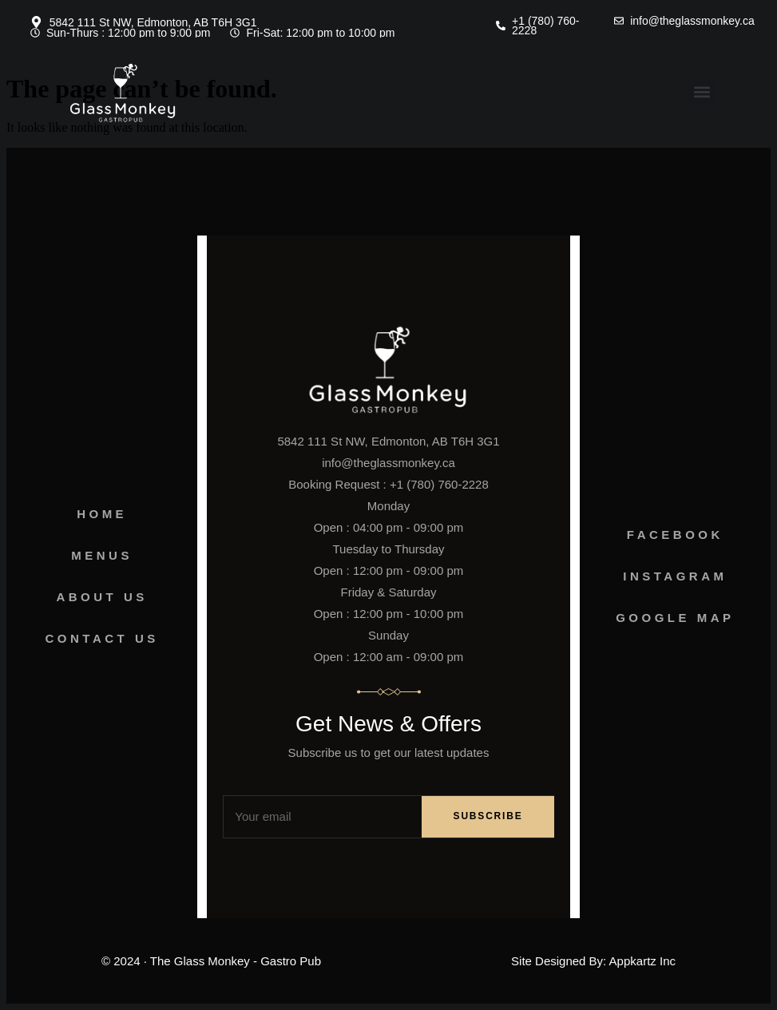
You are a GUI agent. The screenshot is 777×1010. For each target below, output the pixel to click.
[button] (701, 92)
